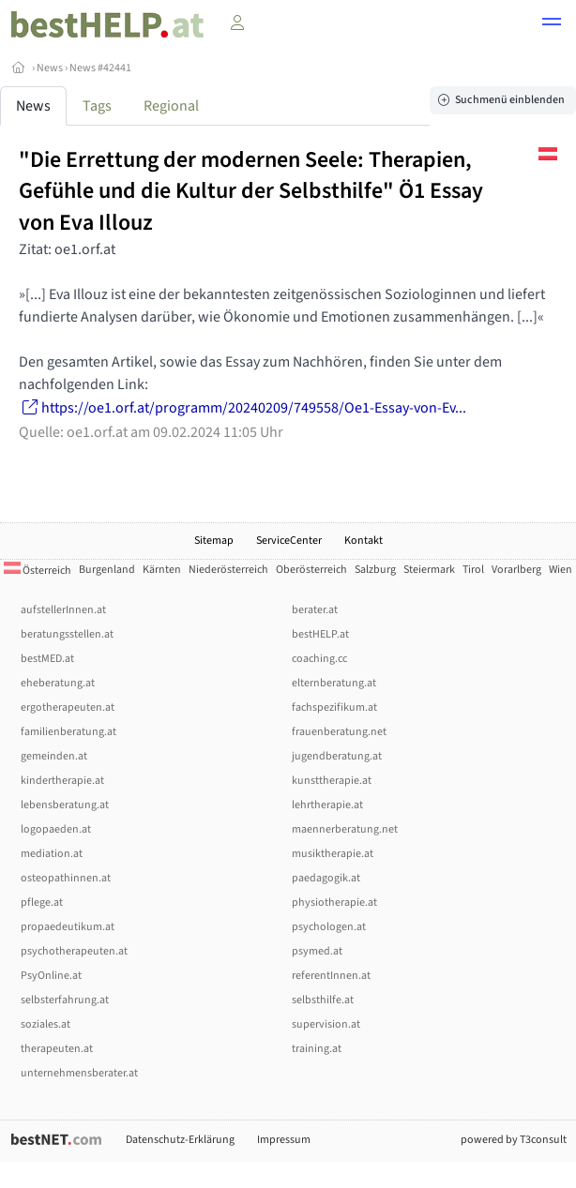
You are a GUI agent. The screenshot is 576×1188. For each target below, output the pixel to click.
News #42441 (100, 68)
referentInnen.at (331, 976)
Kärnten (162, 570)
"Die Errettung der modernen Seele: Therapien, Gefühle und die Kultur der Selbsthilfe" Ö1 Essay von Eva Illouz (251, 191)
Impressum (284, 1140)
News (50, 68)
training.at (316, 1049)
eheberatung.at (58, 683)
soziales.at (45, 1024)
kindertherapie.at (62, 781)
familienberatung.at (68, 732)
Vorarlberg (516, 570)
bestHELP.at (320, 634)
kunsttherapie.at (331, 781)
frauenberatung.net (339, 732)
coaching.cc (319, 659)
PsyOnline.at (51, 976)
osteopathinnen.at (66, 878)
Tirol (473, 570)
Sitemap (214, 541)
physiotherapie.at (334, 902)
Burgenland (107, 570)
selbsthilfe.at (323, 1000)
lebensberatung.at (65, 805)
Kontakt (363, 541)
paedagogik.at (326, 878)
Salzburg (375, 570)
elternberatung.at (334, 683)
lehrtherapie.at (327, 805)
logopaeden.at (56, 829)
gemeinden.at (54, 756)
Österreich (37, 571)
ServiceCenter (289, 541)
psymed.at (317, 951)
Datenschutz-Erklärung (180, 1140)
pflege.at (42, 902)
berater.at (315, 610)
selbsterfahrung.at (65, 1000)
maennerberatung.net (345, 829)
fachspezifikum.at (334, 707)
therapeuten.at (57, 1049)
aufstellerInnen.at (63, 610)
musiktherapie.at (332, 854)
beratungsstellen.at (67, 634)
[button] (551, 24)
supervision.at (326, 1024)
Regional (171, 106)
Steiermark (429, 570)
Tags (97, 106)
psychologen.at (329, 927)
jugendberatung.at (337, 756)
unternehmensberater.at (79, 1073)
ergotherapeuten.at (67, 707)
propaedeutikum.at (67, 927)
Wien (560, 570)
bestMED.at (47, 659)
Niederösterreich (228, 570)
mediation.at (52, 854)
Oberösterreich (311, 570)
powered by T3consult (514, 1140)
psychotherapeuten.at (74, 951)
